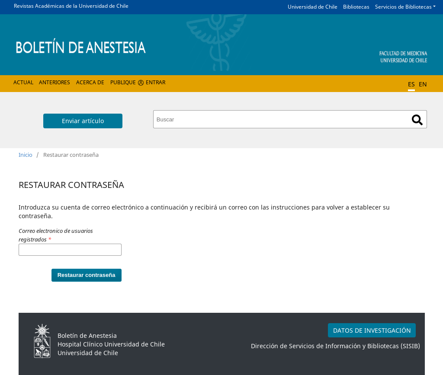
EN (423, 84)
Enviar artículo (83, 121)
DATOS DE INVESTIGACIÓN (372, 330)
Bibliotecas (356, 6)
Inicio (25, 155)
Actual (23, 82)
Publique (123, 82)
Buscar (417, 119)
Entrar (155, 82)
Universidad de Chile (312, 6)
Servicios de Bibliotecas (403, 6)
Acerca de (90, 82)
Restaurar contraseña (87, 275)
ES (411, 84)
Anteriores (54, 82)
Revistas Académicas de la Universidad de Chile (71, 6)
